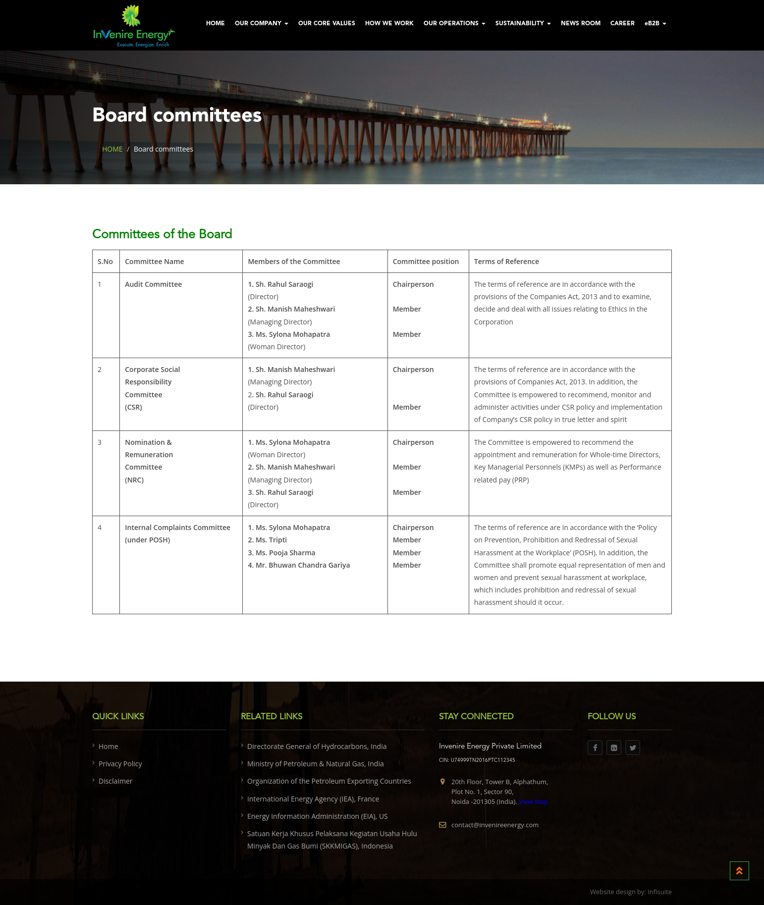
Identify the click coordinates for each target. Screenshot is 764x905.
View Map (532, 801)
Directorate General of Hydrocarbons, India (316, 746)
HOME (215, 24)
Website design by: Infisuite (631, 891)
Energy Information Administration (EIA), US (317, 816)
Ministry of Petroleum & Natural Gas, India (315, 763)
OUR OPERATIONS (455, 24)
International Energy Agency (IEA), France (313, 798)
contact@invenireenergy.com (495, 824)
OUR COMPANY (261, 24)
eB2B (655, 24)
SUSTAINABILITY (523, 24)
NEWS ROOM (580, 24)
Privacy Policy (120, 763)
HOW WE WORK (389, 24)
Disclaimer (115, 781)
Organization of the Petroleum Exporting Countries (329, 781)
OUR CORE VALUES (326, 24)
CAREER (622, 24)
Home (108, 746)
